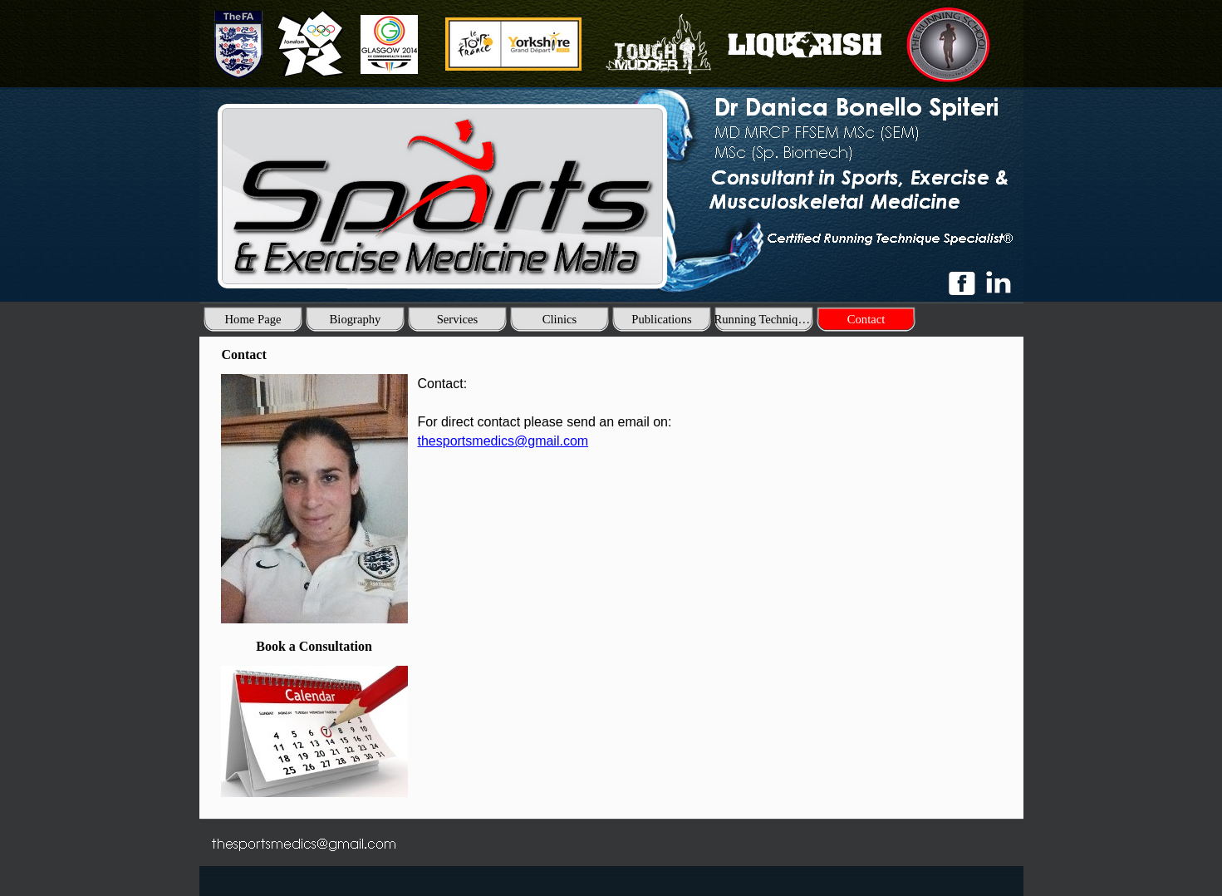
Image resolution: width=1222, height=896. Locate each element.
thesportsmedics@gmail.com (503, 441)
